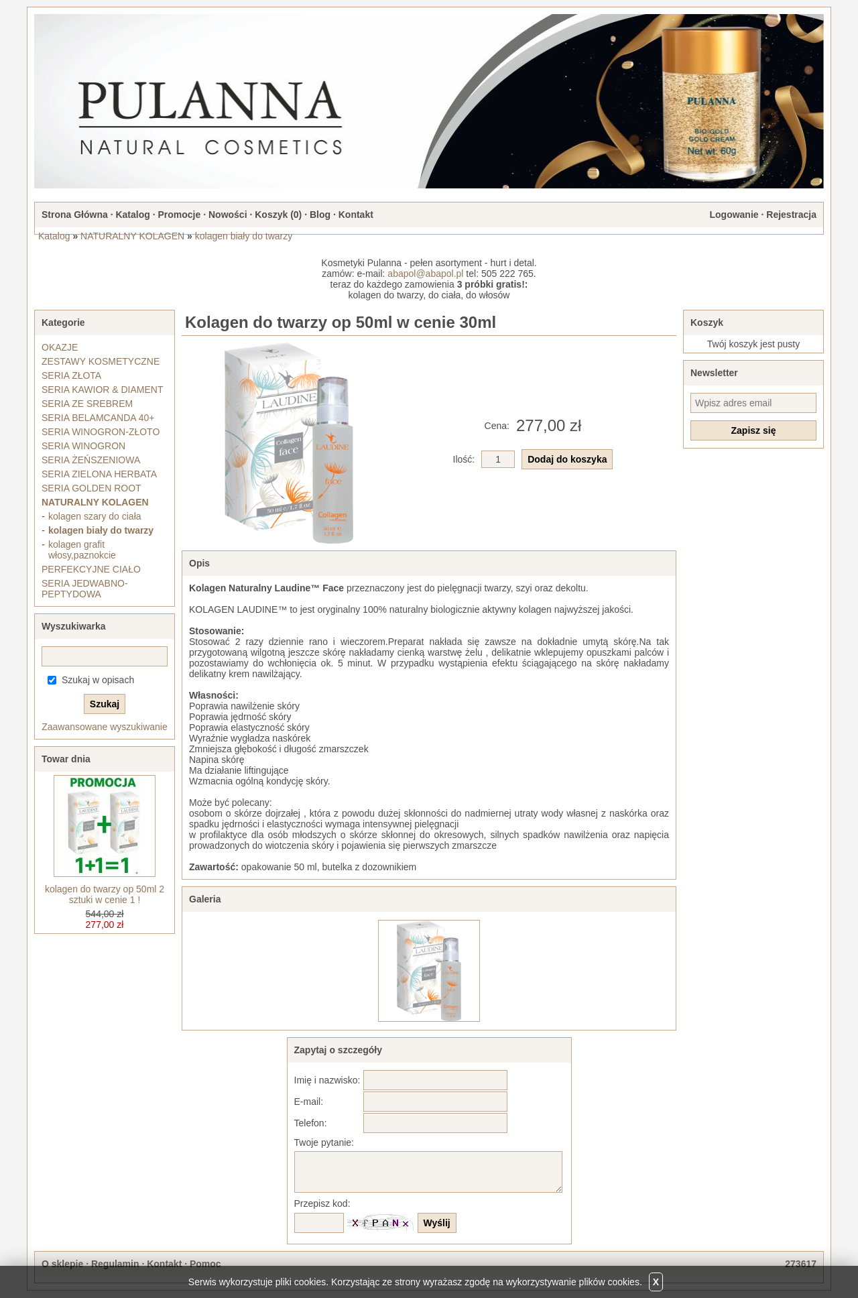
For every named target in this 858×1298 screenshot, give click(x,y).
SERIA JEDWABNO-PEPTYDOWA (85, 588)
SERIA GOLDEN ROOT (91, 488)
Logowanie (733, 214)
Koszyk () (278, 214)
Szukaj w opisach (98, 679)
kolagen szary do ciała (94, 516)
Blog (320, 214)
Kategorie (63, 322)
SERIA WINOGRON (83, 445)
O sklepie (62, 1263)
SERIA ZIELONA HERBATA (99, 474)
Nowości (227, 214)
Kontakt (356, 214)
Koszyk (706, 322)
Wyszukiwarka (73, 626)
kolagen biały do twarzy (244, 236)
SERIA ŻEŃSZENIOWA (91, 460)
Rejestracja (791, 214)
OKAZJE (60, 347)
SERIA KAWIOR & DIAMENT (103, 389)
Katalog (132, 214)
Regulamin (115, 1263)
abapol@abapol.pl (425, 273)
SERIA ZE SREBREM (87, 403)
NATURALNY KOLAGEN (132, 236)
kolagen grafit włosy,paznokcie (82, 549)
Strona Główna (75, 214)
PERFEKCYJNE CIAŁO (91, 569)
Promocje (179, 214)
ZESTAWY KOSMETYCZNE (101, 361)
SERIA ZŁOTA (71, 375)
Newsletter (714, 372)
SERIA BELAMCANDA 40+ (98, 417)
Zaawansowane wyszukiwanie (105, 726)
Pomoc (205, 1263)
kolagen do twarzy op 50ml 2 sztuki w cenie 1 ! (104, 894)
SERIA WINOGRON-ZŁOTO (101, 431)
